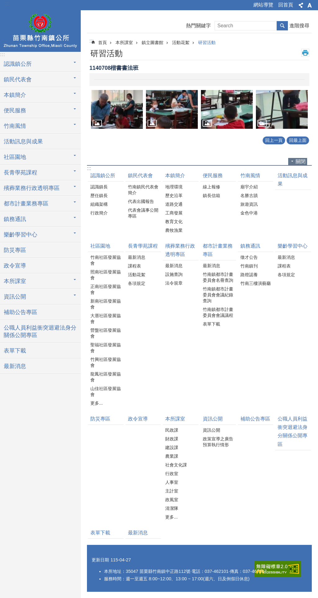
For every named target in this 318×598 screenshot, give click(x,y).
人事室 (171, 482)
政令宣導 (15, 266)
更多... (96, 403)
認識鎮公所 (102, 175)
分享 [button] (301, 5)
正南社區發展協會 (105, 289)
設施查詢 (174, 274)
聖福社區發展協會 (105, 347)
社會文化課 (176, 464)
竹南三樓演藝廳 (255, 283)
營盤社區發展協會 (105, 333)
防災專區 (15, 250)
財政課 (171, 438)
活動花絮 (180, 42)
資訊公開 (213, 418)
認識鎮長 (99, 186)
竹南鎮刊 (249, 265)
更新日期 (100, 559)
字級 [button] (309, 5)
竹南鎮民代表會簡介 (143, 189)
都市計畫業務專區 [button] (26, 203)
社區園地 (100, 246)
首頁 (102, 42)
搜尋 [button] (282, 25)
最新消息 (15, 366)
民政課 (171, 430)
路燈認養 (249, 274)
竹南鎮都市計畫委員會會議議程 (218, 312)
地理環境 (174, 186)
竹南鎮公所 (40, 30)
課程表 (134, 265)
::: (7, 3)
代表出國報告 (141, 201)
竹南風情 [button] (15, 126)
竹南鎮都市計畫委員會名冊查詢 (218, 277)
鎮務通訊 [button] (15, 219)
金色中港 (249, 212)
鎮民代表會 (140, 175)
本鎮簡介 (175, 175)
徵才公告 (249, 257)
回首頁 (285, 4)
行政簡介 (99, 212)
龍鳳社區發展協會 (105, 376)
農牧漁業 (174, 230)
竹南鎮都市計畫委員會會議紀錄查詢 (218, 294)
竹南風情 (250, 175)
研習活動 (207, 42)
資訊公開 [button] (15, 297)
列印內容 (305, 53)
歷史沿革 (174, 195)
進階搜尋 (299, 25)
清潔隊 (171, 508)
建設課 (171, 447)
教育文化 (174, 221)
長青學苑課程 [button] (20, 172)
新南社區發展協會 (105, 304)
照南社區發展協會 (105, 274)
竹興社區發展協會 (105, 362)
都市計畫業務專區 (218, 250)
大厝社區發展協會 (105, 318)
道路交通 (174, 204)
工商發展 (174, 212)
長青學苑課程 (143, 246)
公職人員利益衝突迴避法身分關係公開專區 (40, 331)
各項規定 (136, 283)
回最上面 (298, 140)
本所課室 (124, 42)
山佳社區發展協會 (105, 391)
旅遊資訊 (249, 204)
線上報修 (211, 186)
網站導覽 (263, 4)
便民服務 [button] (15, 110)
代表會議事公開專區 (143, 213)
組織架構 (99, 204)
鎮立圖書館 (152, 42)
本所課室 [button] (15, 281)
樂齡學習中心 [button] (20, 235)
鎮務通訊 (250, 246)
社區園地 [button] (15, 157)
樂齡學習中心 (292, 246)
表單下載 (15, 351)
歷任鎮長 (99, 195)
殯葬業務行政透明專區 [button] (32, 188)
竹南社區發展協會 (105, 260)
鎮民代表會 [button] (18, 79)
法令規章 (174, 283)
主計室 (171, 490)
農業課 (171, 456)
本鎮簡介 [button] (15, 95)
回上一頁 (274, 140)
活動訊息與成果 (23, 141)
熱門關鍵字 (198, 25)
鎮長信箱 (211, 195)
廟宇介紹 (249, 186)
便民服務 (213, 175)
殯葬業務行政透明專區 (180, 250)
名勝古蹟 (249, 195)
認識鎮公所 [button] (18, 64)
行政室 (171, 473)
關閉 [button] (301, 161)
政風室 (171, 499)
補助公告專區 (20, 312)
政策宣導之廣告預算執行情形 (218, 441)
